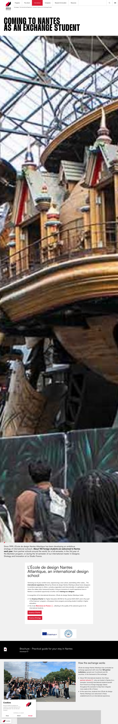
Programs (17, 3)
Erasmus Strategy (35, 618)
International (37, 3)
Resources (73, 3)
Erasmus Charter (34, 612)
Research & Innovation (60, 3)
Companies (48, 3)
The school (27, 3)
